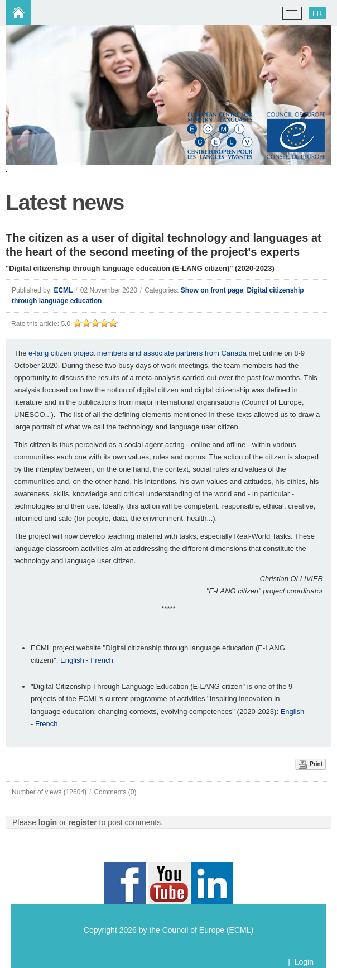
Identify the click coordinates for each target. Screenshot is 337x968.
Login (304, 961)
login (47, 822)
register (82, 822)
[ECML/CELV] (22, 13)
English (73, 660)
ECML (63, 290)
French (101, 660)
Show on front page (212, 290)
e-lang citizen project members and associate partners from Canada (137, 353)
